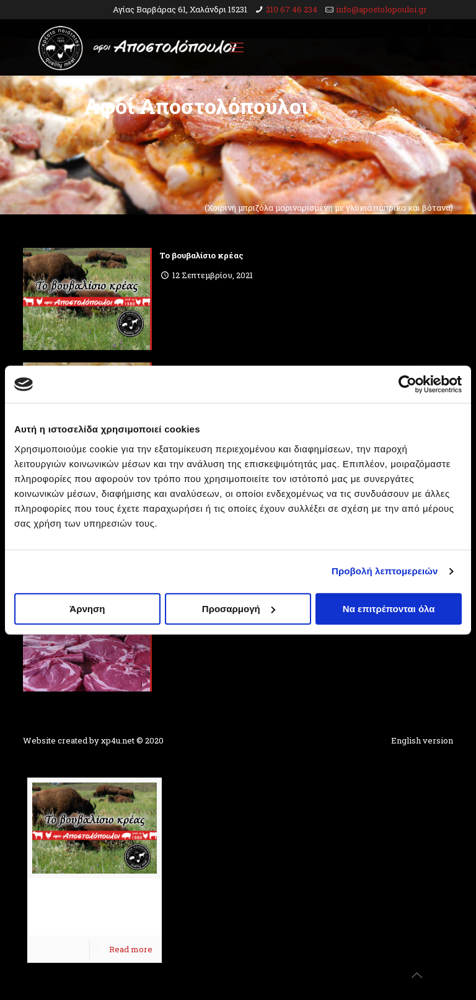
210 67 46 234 (291, 9)
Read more (130, 949)
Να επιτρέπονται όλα (389, 608)
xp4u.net (117, 740)
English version (422, 740)
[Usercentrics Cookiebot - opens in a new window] (407, 384)
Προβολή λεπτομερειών (385, 571)
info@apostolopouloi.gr (381, 9)
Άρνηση (87, 608)
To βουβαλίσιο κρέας (201, 255)
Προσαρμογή (238, 608)
